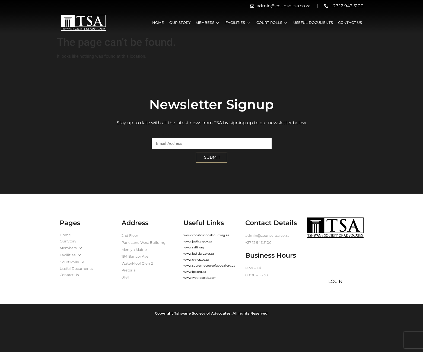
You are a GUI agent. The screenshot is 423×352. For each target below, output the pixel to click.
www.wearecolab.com (200, 278)
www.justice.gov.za (197, 241)
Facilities (238, 23)
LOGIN (335, 281)
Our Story (180, 23)
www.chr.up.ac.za (196, 259)
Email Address (167, 134)
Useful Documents (313, 23)
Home (158, 23)
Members (208, 23)
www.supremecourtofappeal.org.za (209, 265)
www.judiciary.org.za (198, 253)
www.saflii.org (193, 247)
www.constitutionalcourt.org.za (206, 235)
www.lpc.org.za (194, 272)
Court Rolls (272, 23)
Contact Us (350, 23)
